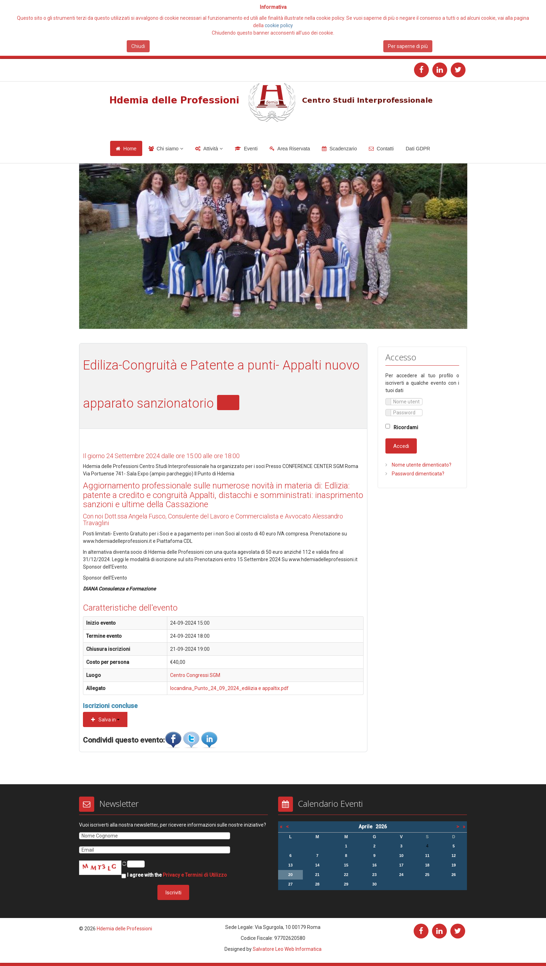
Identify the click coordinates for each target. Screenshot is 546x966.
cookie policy (279, 25)
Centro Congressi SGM (195, 675)
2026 (381, 826)
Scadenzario (343, 148)
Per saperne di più (408, 46)
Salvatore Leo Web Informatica (287, 949)
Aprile (367, 826)
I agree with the (174, 875)
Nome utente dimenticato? (421, 465)
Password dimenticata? (417, 473)
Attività (210, 148)
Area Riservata (293, 148)
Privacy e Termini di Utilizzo (195, 874)
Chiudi (138, 46)
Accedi (401, 446)
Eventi (251, 148)
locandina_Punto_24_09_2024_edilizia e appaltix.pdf (229, 688)
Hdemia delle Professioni (124, 928)
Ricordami (406, 427)
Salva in (105, 719)
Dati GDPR (418, 148)
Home (129, 148)
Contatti (385, 148)
